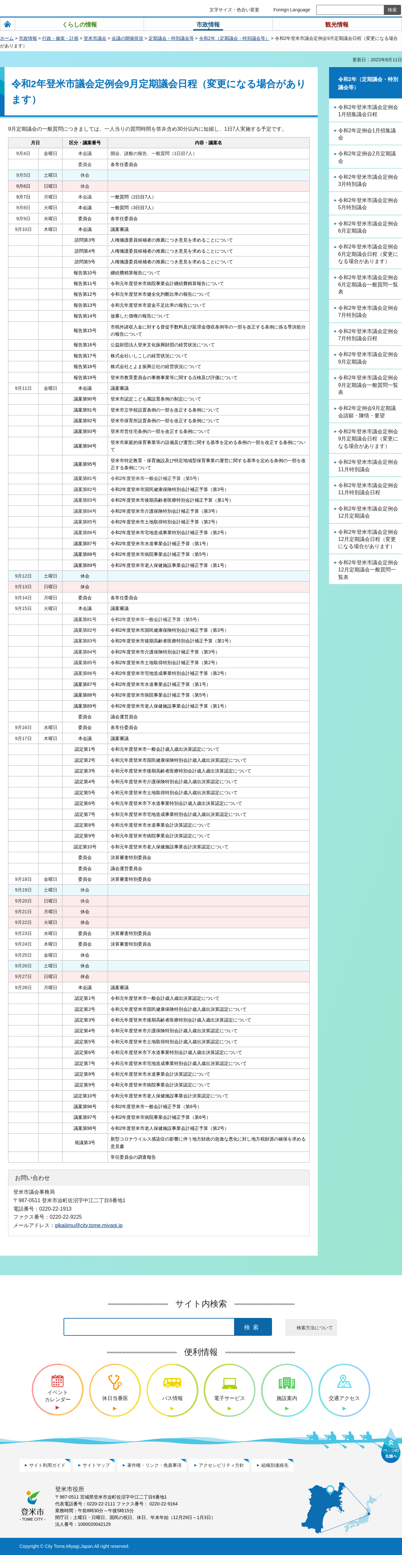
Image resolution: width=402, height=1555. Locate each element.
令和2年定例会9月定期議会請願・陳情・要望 (367, 411)
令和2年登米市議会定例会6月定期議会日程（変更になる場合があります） (368, 254)
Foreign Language (291, 9)
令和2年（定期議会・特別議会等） (234, 38)
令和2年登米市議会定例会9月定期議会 (368, 358)
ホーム (7, 38)
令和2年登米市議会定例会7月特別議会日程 (368, 335)
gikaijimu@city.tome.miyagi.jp (89, 1225)
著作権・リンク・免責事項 (154, 1465)
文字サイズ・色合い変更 (234, 9)
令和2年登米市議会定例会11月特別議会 (368, 465)
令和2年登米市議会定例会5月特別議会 (368, 203)
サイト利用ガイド (47, 1465)
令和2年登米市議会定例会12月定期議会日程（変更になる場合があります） (368, 539)
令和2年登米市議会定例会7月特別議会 (368, 311)
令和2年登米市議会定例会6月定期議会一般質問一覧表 (368, 285)
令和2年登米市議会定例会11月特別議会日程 (368, 489)
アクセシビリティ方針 (221, 1465)
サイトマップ (96, 1465)
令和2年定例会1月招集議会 (367, 134)
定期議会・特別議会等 (171, 38)
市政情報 (28, 38)
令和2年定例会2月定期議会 (367, 157)
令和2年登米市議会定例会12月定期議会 (368, 512)
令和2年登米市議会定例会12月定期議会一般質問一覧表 (368, 570)
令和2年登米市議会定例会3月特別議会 (368, 180)
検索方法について (315, 1327)
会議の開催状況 (127, 38)
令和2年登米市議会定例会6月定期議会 (368, 227)
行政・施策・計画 (60, 38)
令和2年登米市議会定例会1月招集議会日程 (368, 110)
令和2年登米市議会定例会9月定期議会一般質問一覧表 (368, 385)
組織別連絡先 (275, 1465)
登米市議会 (95, 38)
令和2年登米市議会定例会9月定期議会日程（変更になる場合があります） (368, 439)
